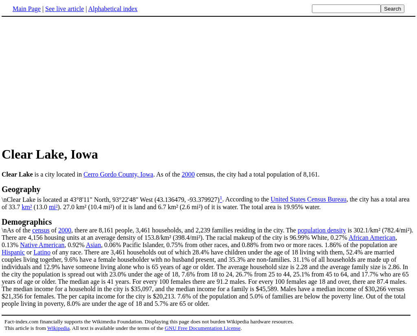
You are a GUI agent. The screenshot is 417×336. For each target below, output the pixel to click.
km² (27, 206)
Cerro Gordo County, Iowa (118, 174)
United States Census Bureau (308, 199)
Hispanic (13, 252)
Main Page (27, 8)
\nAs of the (208, 225)
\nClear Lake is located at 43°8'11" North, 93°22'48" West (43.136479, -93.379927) (208, 194)
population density (322, 230)
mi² (53, 206)
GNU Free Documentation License (202, 328)
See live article (64, 8)
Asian (93, 244)
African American (372, 237)
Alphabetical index (112, 8)
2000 (188, 174)
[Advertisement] (70, 81)
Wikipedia (58, 328)
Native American (42, 244)
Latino (41, 252)
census (41, 230)
